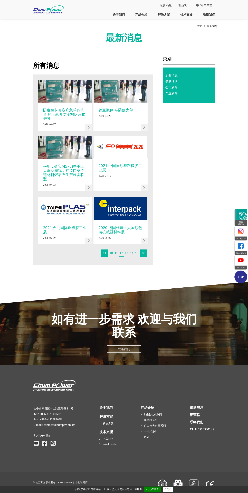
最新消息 (166, 5)
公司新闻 (171, 87)
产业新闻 (171, 93)
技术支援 (186, 14)
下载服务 (108, 439)
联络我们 (209, 14)
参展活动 (171, 81)
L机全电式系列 (153, 414)
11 (116, 253)
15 (136, 253)
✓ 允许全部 (152, 489)
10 (111, 253)
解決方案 (164, 14)
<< (104, 253)
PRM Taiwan (65, 482)
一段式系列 (151, 431)
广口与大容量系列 (155, 426)
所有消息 (171, 75)
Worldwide (110, 444)
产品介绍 (141, 14)
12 (121, 253)
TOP (241, 277)
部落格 (182, 5)
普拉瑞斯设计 (82, 482)
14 (131, 253)
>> (143, 253)
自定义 (167, 489)
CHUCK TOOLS (202, 429)
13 (126, 253)
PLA (146, 437)
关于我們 (119, 14)
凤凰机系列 (151, 420)
